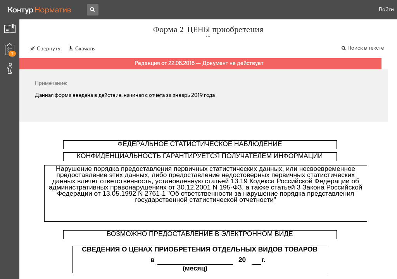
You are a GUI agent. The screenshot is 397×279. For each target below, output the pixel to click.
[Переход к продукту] (39, 9)
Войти (386, 9)
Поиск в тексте (365, 48)
